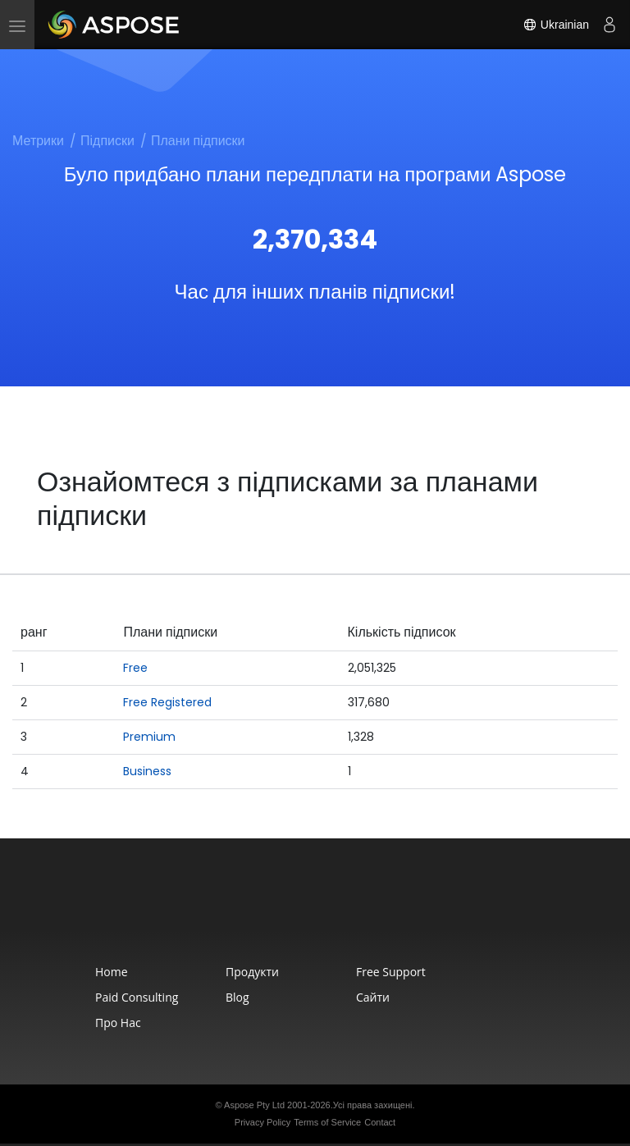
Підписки (107, 140)
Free (135, 668)
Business (147, 771)
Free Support (391, 971)
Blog (237, 997)
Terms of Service (327, 1122)
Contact (379, 1122)
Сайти (373, 997)
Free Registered (167, 702)
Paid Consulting (136, 997)
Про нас (118, 1022)
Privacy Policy (262, 1122)
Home (111, 971)
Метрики (38, 140)
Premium (149, 736)
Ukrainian (556, 24)
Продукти (252, 971)
